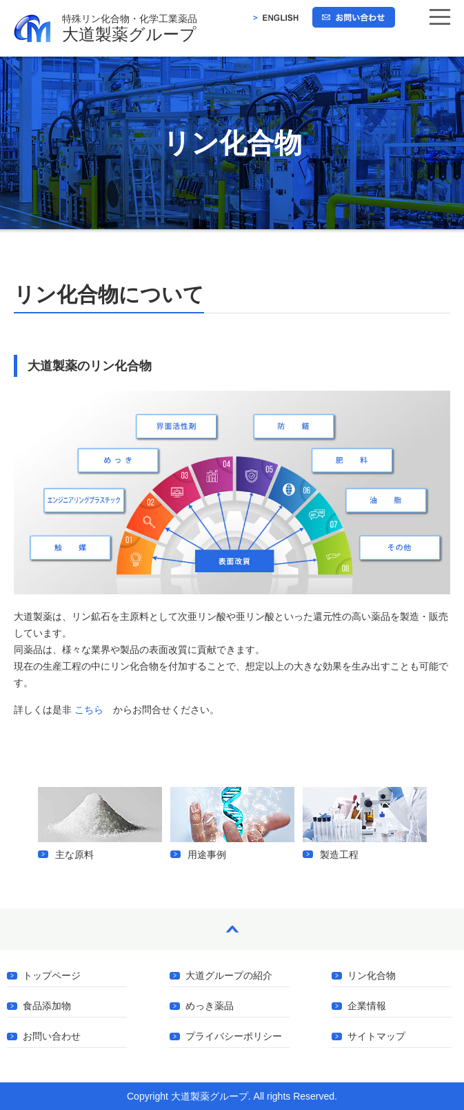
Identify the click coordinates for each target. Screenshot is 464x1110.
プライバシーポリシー (233, 1036)
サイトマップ (376, 1036)
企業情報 (366, 1006)
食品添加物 (47, 1006)
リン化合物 (371, 976)
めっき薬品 (209, 1006)
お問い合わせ (52, 1036)
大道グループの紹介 (228, 976)
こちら (88, 709)
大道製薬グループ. (211, 1096)
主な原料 (100, 823)
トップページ (52, 976)
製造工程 (365, 823)
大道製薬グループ (263, 28)
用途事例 (232, 823)
